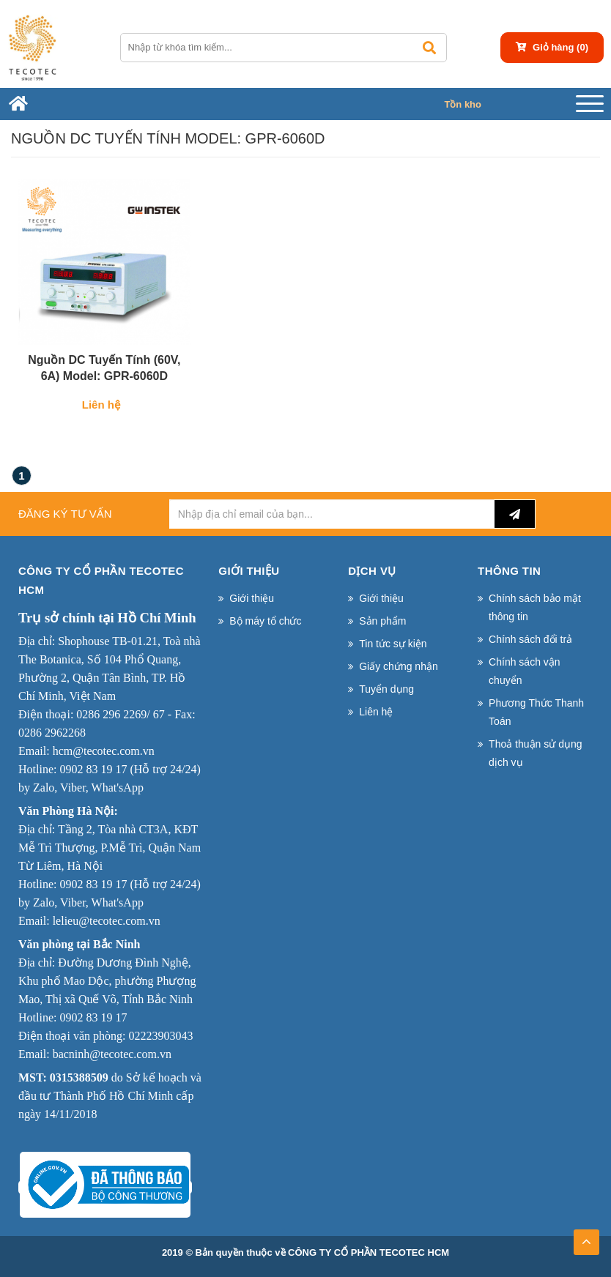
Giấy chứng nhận (398, 666)
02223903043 (160, 1036)
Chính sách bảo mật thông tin (535, 607)
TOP (586, 1237)
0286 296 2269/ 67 (120, 714)
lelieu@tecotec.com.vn (106, 921)
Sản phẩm (382, 621)
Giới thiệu (251, 598)
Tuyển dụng (386, 689)
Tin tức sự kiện (392, 643)
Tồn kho (462, 104)
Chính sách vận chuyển (524, 671)
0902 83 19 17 (93, 769)
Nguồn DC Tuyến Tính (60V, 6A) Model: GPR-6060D (104, 368)
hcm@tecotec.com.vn (104, 751)
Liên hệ (376, 712)
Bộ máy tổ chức (265, 621)
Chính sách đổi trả (530, 639)
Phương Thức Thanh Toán (536, 712)
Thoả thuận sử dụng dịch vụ (535, 753)
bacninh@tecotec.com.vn (112, 1054)
